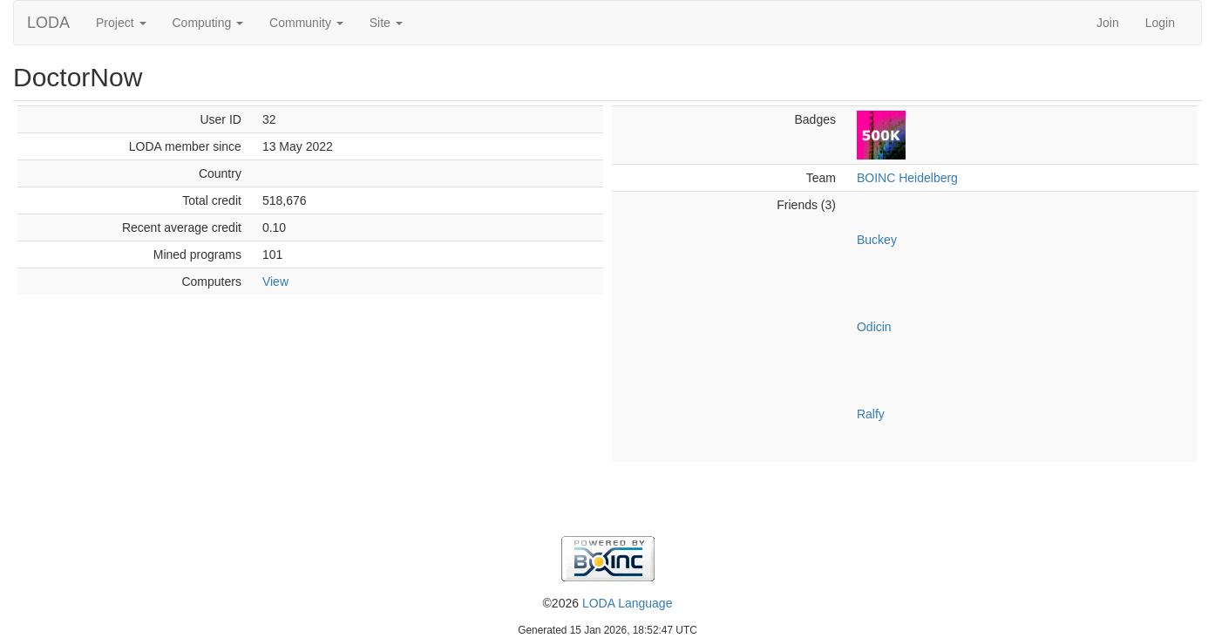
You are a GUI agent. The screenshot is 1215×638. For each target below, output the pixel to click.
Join (1107, 23)
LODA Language (627, 603)
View (275, 281)
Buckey (877, 240)
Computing (208, 23)
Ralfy (871, 414)
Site (386, 23)
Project (121, 23)
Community (306, 23)
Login (1160, 23)
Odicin (874, 327)
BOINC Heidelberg (907, 178)
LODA (48, 22)
